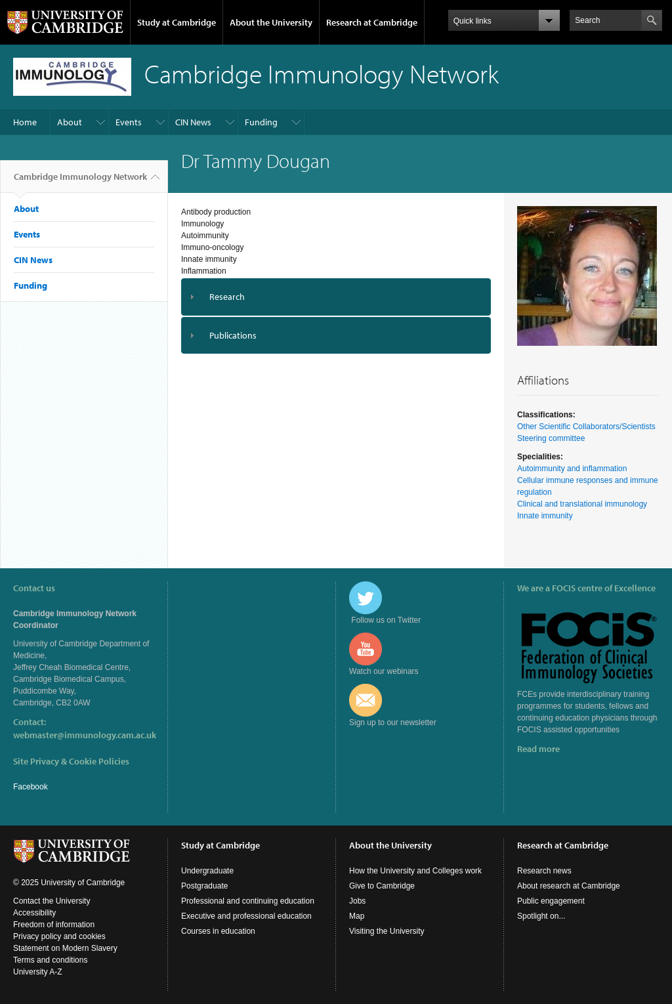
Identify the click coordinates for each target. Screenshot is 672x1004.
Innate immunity (545, 515)
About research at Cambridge (568, 885)
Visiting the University (387, 931)
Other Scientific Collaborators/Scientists (586, 426)
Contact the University (51, 901)
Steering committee (551, 438)
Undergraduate (207, 870)
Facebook (30, 786)
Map (356, 916)
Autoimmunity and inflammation (572, 468)
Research (227, 297)
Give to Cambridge (382, 885)
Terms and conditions (50, 960)
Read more (538, 749)
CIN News (193, 122)
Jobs (357, 901)
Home (25, 122)
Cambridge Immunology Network (80, 182)
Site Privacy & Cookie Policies (71, 761)
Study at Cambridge (176, 22)
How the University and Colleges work (415, 870)
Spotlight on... (541, 916)
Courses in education (218, 931)
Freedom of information (53, 924)
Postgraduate (204, 885)
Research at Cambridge (371, 22)
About (69, 122)
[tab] (336, 297)
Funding (261, 122)
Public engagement (551, 901)
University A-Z (37, 971)
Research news (544, 870)
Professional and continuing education (247, 901)
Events (129, 122)
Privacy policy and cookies (59, 936)
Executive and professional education (246, 916)
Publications (233, 335)
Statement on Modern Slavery (65, 948)
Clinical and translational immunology (582, 504)
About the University (271, 22)
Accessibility (34, 912)
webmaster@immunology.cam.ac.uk (84, 735)
